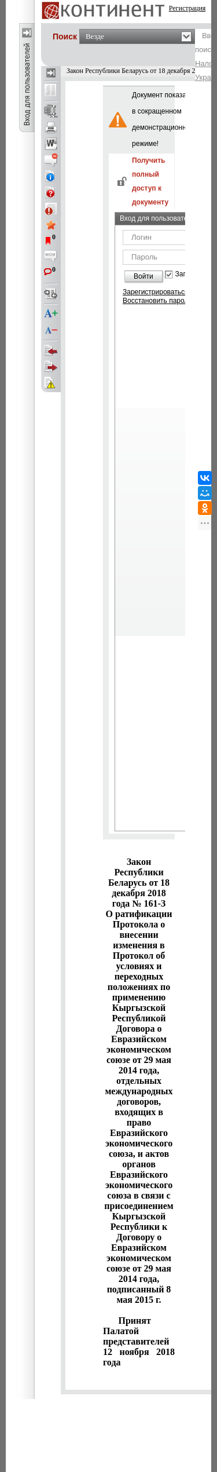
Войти (143, 276)
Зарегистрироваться (155, 292)
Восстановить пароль (157, 301)
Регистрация (187, 8)
